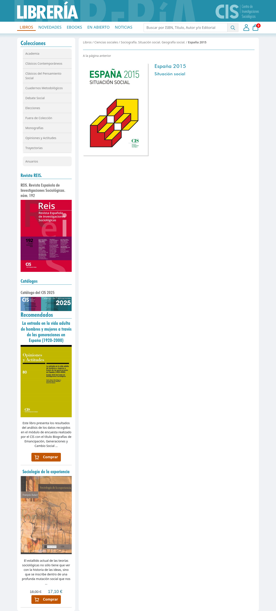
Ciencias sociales (106, 42)
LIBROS (26, 27)
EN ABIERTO (98, 27)
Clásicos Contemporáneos (43, 63)
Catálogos (29, 281)
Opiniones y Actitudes (40, 138)
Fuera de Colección (38, 118)
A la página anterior (97, 56)
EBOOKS (74, 27)
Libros (87, 42)
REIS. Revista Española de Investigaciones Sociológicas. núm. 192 (43, 190)
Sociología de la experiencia (46, 471)
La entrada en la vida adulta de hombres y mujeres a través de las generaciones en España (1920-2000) (46, 331)
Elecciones (32, 108)
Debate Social (35, 98)
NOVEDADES (50, 27)
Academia (32, 53)
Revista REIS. (31, 175)
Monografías (34, 128)
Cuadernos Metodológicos (44, 88)
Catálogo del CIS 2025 (38, 292)
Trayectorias (34, 148)
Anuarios (31, 161)
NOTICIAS (123, 27)
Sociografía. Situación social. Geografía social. (153, 42)
